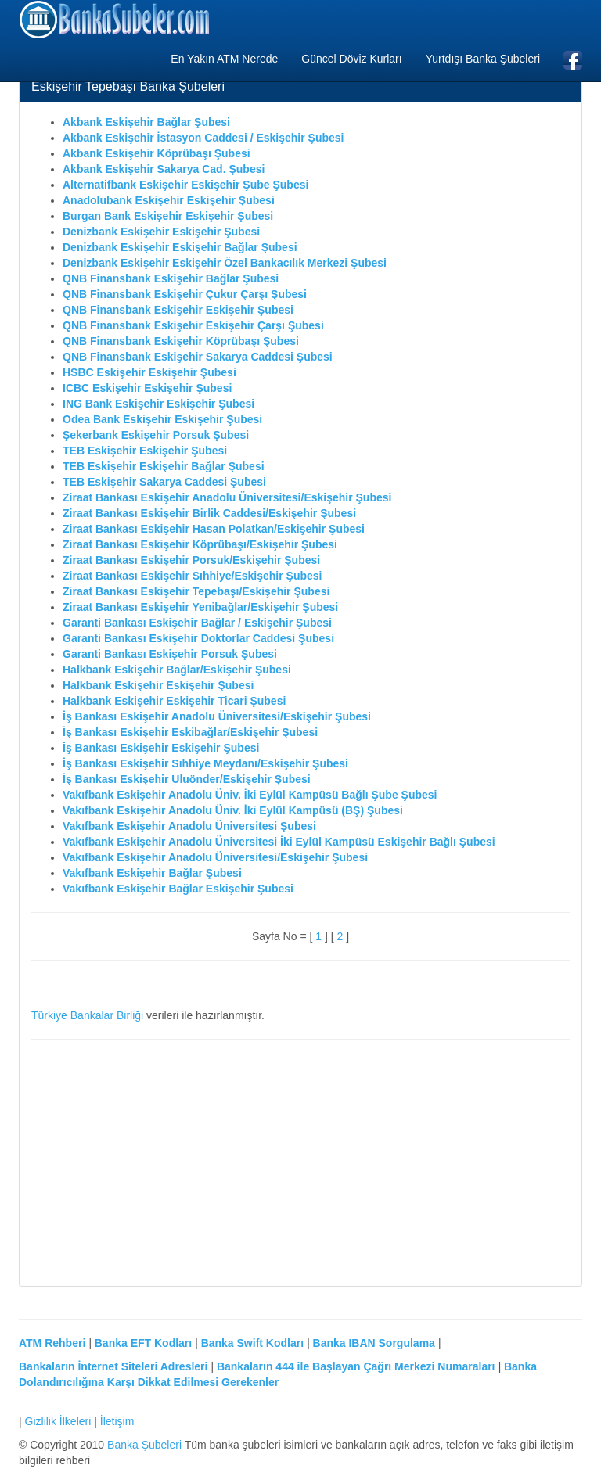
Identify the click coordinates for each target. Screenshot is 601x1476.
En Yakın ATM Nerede (224, 58)
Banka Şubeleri (144, 1444)
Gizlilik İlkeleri (58, 1421)
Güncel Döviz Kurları (351, 58)
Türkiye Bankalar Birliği (87, 1015)
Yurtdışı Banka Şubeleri (483, 58)
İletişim (117, 1421)
